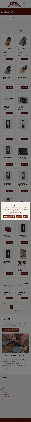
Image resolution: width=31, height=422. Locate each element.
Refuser (25, 216)
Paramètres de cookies (15, 212)
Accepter (19, 216)
